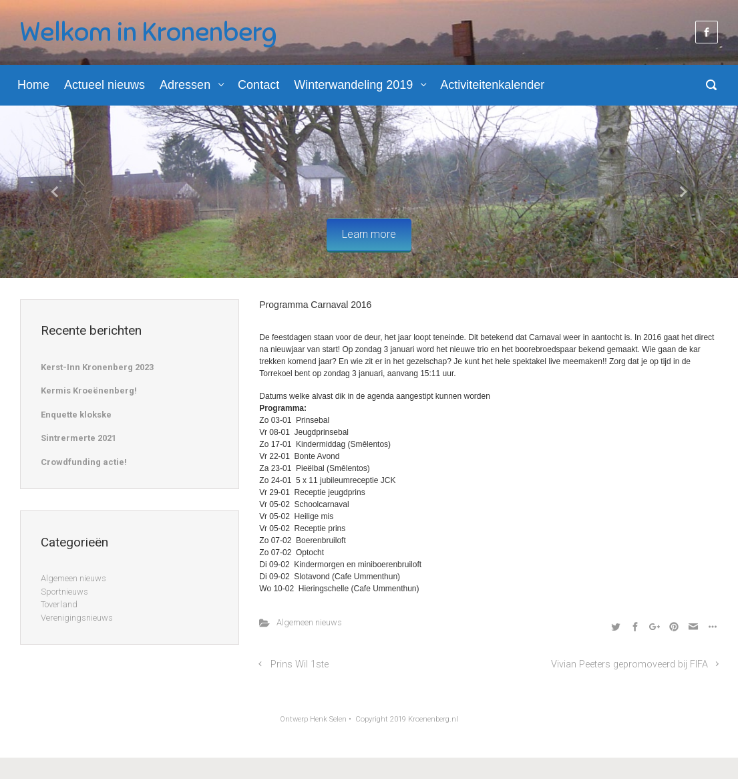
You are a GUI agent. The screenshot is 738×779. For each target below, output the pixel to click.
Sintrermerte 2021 (78, 438)
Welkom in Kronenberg (148, 32)
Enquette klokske (76, 415)
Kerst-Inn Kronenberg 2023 (97, 367)
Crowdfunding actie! (84, 462)
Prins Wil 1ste (299, 664)
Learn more (369, 234)
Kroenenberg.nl (433, 719)
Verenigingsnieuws (77, 618)
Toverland (59, 604)
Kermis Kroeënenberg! (89, 390)
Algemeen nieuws (309, 622)
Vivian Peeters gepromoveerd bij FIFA (629, 664)
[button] (55, 192)
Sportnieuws (64, 592)
